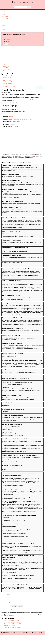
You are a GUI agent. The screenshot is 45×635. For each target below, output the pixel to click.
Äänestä (5, 43)
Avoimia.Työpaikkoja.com (8, 67)
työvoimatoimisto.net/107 (16, 121)
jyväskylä (11, 116)
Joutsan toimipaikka (7, 78)
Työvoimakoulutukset (7, 66)
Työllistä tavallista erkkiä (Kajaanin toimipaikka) (14, 623)
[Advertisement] (22, 55)
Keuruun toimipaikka (7, 80)
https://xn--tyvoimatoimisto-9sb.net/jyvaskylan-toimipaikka (20, 119)
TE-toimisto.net (6, 70)
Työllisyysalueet (6, 64)
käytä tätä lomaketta (10, 615)
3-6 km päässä (7, 39)
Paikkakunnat (5, 20)
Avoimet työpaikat (5, 16)
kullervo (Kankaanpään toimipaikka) (11, 620)
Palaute (3, 29)
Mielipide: (8, 594)
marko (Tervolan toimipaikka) (10, 625)
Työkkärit (4, 22)
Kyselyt (3, 27)
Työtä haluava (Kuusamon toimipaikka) (12, 622)
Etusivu (3, 14)
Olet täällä (3, 86)
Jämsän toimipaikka (7, 77)
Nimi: (9, 602)
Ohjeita (3, 25)
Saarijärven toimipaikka (7, 81)
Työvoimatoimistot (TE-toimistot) (13, 86)
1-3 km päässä (7, 37)
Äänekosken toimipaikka (8, 75)
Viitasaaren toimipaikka (7, 83)
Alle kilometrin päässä (8, 36)
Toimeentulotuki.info (7, 69)
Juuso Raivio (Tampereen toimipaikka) (12, 627)
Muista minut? (15, 609)
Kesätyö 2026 (5, 18)
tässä (32, 156)
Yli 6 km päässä (7, 41)
